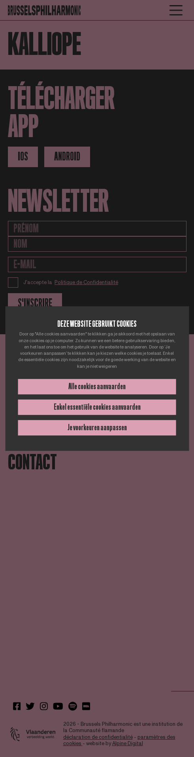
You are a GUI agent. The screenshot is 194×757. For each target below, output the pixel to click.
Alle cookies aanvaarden (97, 386)
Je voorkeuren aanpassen (97, 427)
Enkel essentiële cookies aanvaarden (97, 407)
